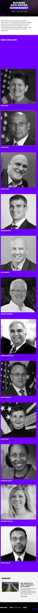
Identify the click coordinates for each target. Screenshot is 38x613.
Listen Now (24, 596)
